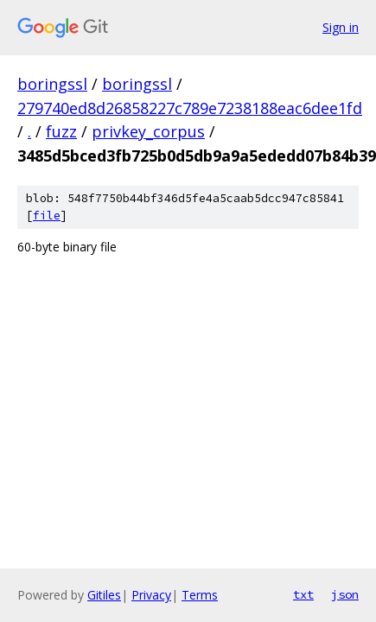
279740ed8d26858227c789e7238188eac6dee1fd (189, 108)
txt (303, 594)
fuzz (61, 131)
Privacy (151, 595)
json (345, 594)
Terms (200, 595)
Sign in (340, 27)
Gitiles (104, 595)
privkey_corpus (148, 131)
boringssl (52, 83)
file (47, 215)
